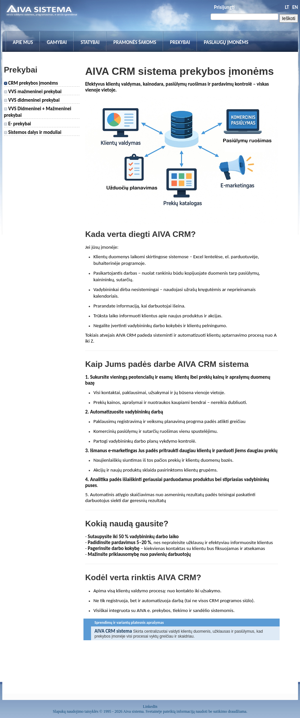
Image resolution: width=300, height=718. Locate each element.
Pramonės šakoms (134, 42)
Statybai (90, 42)
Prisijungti (224, 7)
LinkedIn (150, 706)
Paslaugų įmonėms (226, 42)
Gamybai (57, 42)
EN (295, 7)
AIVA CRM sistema (113, 631)
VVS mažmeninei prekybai (33, 92)
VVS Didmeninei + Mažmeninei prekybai (37, 112)
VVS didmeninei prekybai (32, 100)
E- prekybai (17, 124)
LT (287, 7)
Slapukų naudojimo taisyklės (76, 711)
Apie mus (23, 42)
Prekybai (180, 42)
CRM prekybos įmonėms (31, 83)
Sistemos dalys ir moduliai (32, 132)
